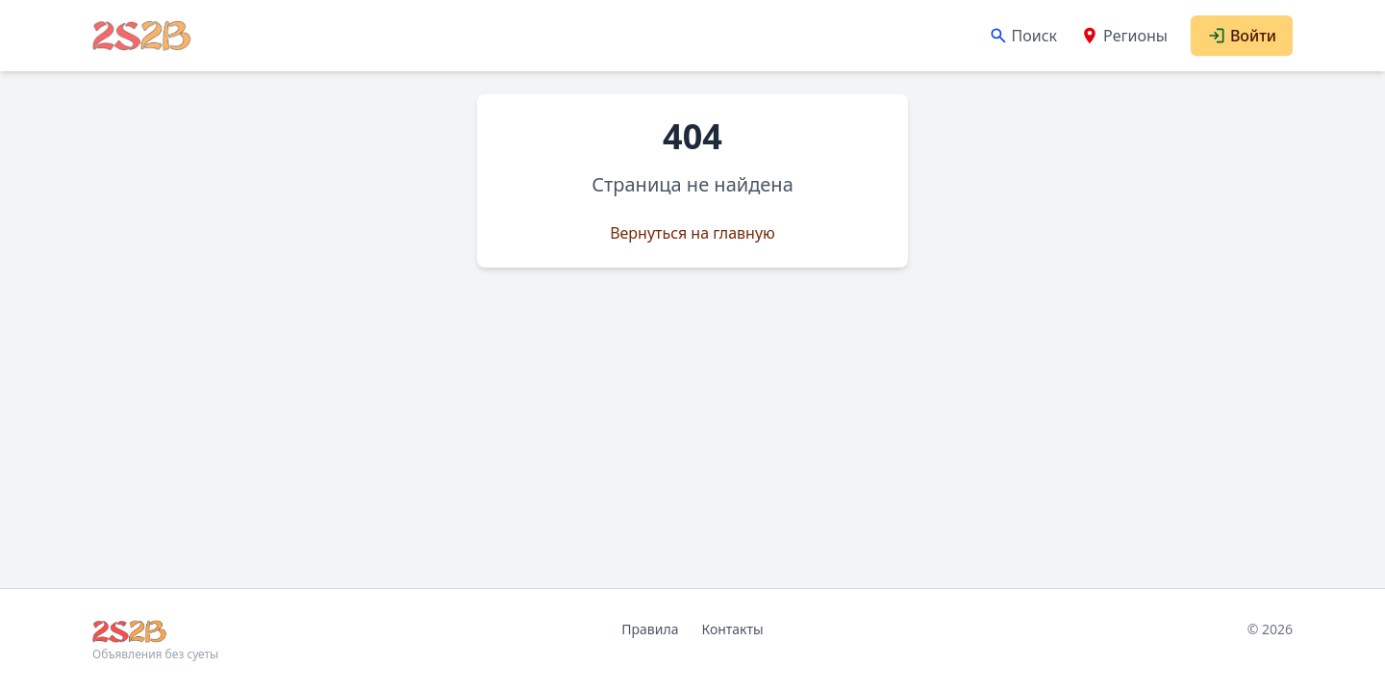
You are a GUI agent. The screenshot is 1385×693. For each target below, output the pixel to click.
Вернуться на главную (692, 233)
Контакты (732, 629)
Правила (649, 629)
